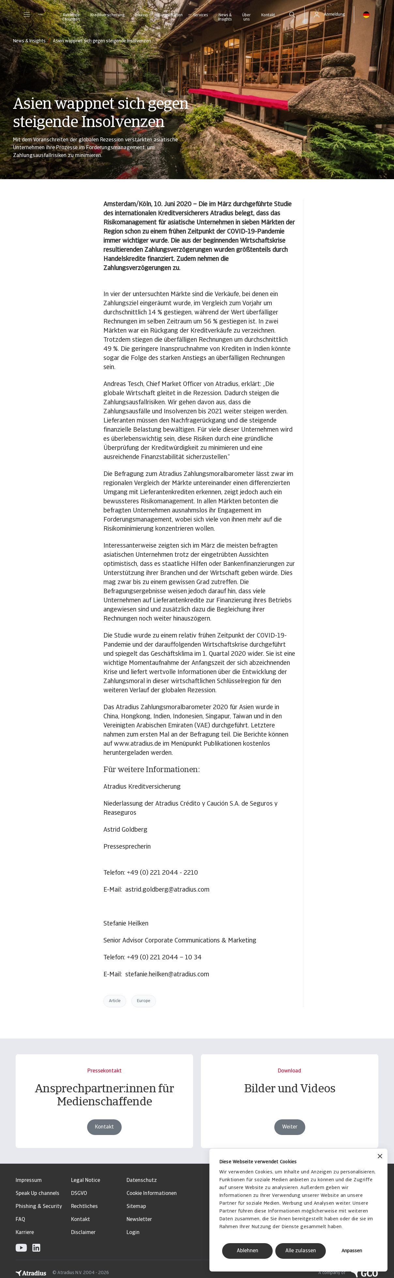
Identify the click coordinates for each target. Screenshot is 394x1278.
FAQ (20, 1219)
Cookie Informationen (152, 1193)
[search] (292, 14)
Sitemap (136, 1206)
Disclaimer (83, 1232)
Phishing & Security (39, 1206)
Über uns (246, 17)
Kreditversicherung (107, 15)
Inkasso (141, 15)
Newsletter (139, 1219)
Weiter (289, 1127)
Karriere (25, 1232)
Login (133, 1232)
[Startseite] (40, 14)
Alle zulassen (300, 1251)
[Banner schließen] (380, 1157)
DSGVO (79, 1193)
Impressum (29, 1180)
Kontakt (268, 15)
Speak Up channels (37, 1193)
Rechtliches (84, 1206)
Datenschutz (142, 1180)
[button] (27, 14)
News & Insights (225, 17)
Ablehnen (247, 1251)
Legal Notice (85, 1180)
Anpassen (351, 1251)
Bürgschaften (171, 15)
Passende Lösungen (71, 17)
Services (200, 15)
